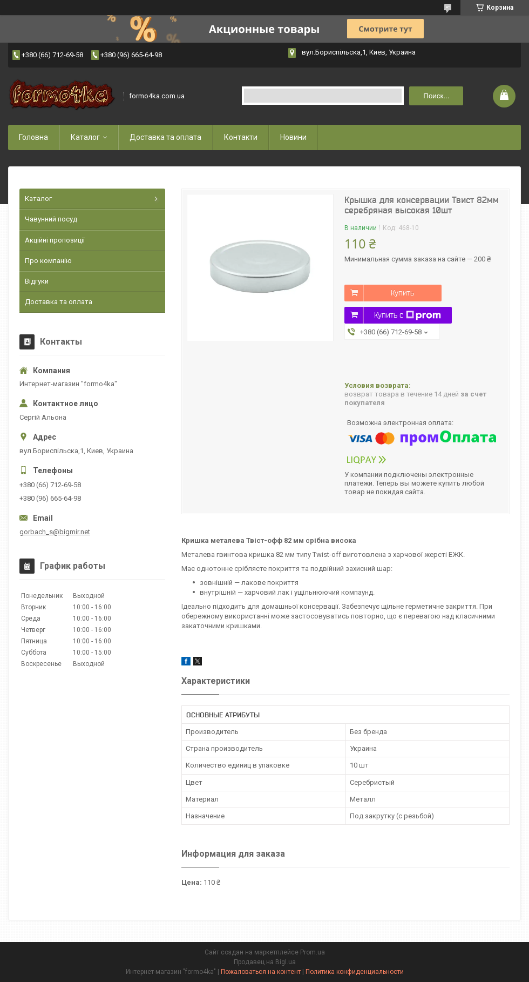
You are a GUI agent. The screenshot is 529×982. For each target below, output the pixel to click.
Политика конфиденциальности (355, 972)
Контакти (240, 137)
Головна (33, 137)
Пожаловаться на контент (261, 972)
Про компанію (48, 261)
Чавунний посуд (51, 219)
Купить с (407, 315)
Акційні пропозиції (55, 240)
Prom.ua (312, 952)
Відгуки (37, 281)
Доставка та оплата (165, 137)
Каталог (85, 137)
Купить (402, 292)
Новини (293, 137)
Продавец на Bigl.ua (265, 962)
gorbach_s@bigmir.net (54, 532)
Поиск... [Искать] (436, 96)
